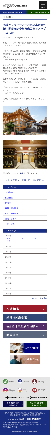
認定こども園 (11, 219)
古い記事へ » (38, 180)
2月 (34, 238)
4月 (8, 238)
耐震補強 (9, 198)
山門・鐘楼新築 (11, 213)
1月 (8, 241)
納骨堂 (8, 203)
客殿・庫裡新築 (11, 208)
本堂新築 (9, 192)
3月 (21, 238)
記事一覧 (26, 180)
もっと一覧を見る (39, 298)
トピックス (10, 224)
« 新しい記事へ (12, 180)
